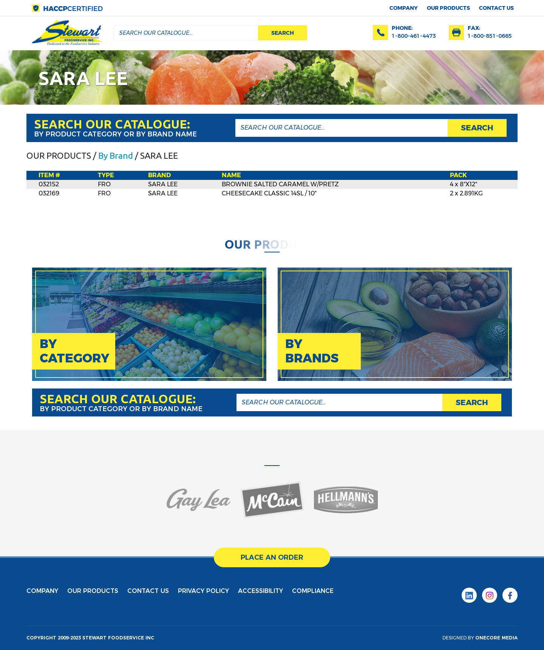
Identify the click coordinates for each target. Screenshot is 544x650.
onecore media (496, 638)
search (282, 32)
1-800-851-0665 (490, 35)
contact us (496, 8)
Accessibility (260, 590)
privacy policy (203, 590)
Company (403, 8)
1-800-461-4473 (414, 35)
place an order (272, 557)
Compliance (313, 590)
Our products (448, 8)
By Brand (115, 155)
